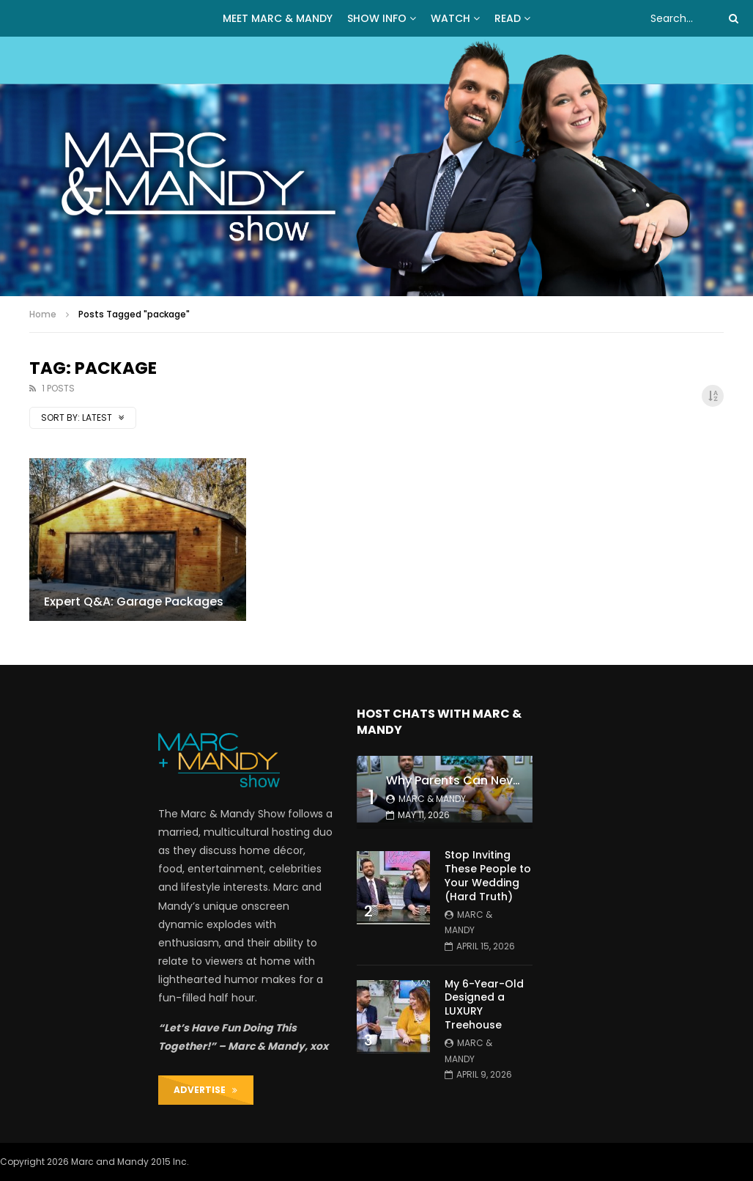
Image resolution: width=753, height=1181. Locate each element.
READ (507, 18)
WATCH (450, 18)
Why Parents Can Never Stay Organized (502, 780)
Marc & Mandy (432, 798)
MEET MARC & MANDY (278, 18)
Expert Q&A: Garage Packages (133, 601)
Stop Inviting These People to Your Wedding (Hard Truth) (488, 875)
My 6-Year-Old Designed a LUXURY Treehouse (484, 1004)
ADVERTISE (205, 1089)
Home (42, 314)
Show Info (377, 18)
